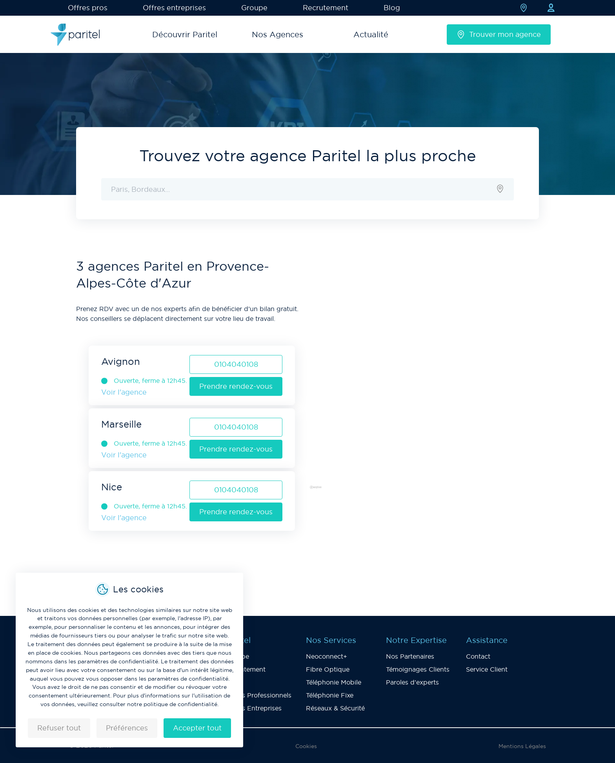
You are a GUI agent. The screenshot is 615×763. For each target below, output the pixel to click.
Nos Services (331, 640)
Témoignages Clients (417, 669)
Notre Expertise (416, 640)
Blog (392, 7)
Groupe (254, 7)
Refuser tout (59, 727)
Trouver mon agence (499, 34)
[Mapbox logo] (327, 490)
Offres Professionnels (258, 695)
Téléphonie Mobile (333, 682)
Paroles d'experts (412, 682)
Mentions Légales (522, 746)
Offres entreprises (174, 7)
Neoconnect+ (326, 656)
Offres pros (87, 7)
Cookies (306, 746)
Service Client (487, 669)
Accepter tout (197, 727)
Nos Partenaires (410, 656)
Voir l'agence (124, 392)
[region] (423, 377)
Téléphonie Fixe (329, 695)
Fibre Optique (327, 669)
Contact (478, 656)
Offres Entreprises (254, 708)
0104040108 (236, 364)
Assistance (487, 640)
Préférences (127, 727)
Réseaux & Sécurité (335, 708)
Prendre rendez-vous (236, 386)
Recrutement (325, 7)
